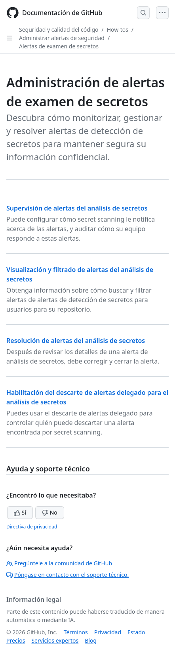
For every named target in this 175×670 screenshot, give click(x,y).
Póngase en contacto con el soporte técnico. (67, 574)
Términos (76, 632)
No (49, 512)
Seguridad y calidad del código (59, 29)
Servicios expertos (54, 640)
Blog (91, 640)
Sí (20, 512)
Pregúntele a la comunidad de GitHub (59, 563)
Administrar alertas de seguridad (62, 38)
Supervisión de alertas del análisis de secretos (76, 208)
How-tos (117, 29)
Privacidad (107, 632)
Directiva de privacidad (31, 526)
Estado (136, 632)
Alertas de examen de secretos (59, 46)
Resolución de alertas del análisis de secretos (75, 340)
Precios (15, 640)
